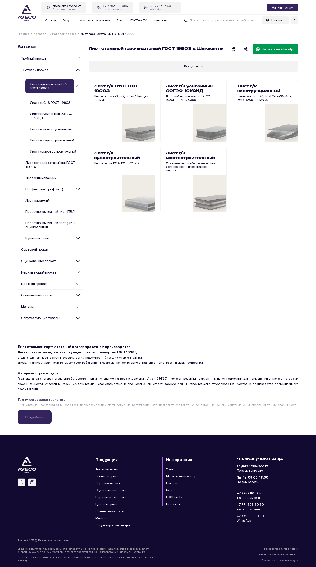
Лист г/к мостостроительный (53, 151)
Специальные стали (36, 295)
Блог (120, 20)
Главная (23, 34)
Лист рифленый (37, 200)
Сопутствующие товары (40, 318)
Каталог (50, 20)
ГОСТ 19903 (126, 352)
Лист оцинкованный (40, 178)
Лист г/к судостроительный (52, 140)
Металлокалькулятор (95, 20)
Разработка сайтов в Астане (281, 548)
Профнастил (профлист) (44, 189)
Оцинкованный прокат (38, 261)
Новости (172, 483)
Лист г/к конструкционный (51, 129)
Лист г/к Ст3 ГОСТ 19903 (50, 102)
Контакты (160, 20)
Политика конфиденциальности (278, 554)
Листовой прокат (63, 34)
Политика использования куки (279, 560)
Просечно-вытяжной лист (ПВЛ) (50, 211)
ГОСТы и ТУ (138, 20)
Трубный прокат (34, 58)
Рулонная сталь (37, 238)
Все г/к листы (193, 66)
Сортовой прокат (35, 249)
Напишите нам (282, 7)
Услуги (68, 20)
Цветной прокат (34, 284)
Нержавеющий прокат (38, 272)
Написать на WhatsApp (275, 49)
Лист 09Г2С (157, 378)
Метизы (27, 306)
